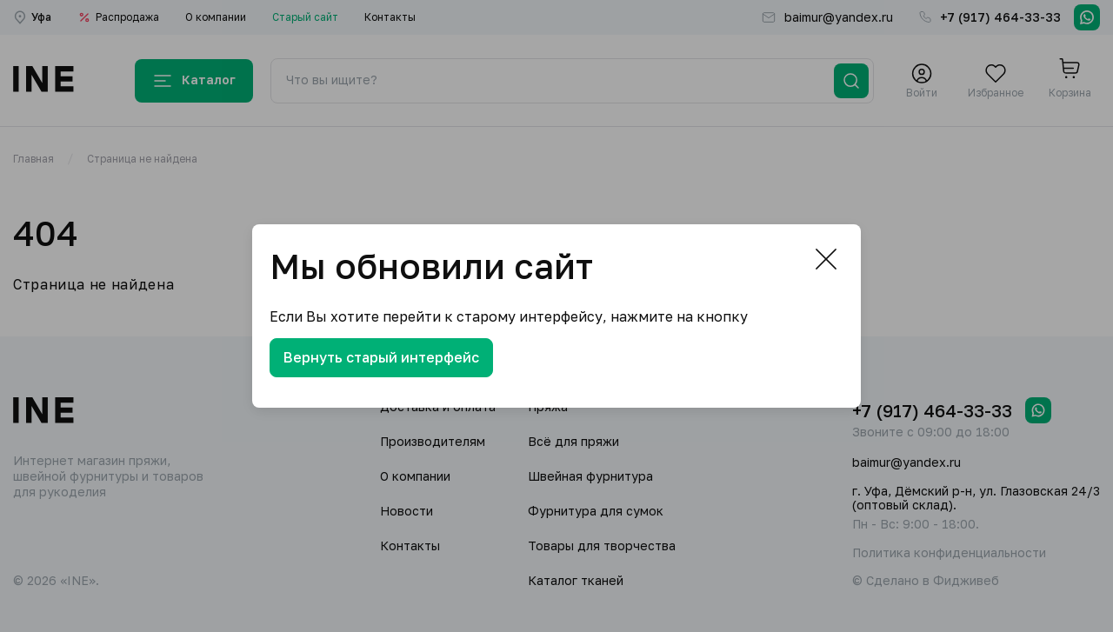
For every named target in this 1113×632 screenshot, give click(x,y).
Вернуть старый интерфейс (381, 357)
